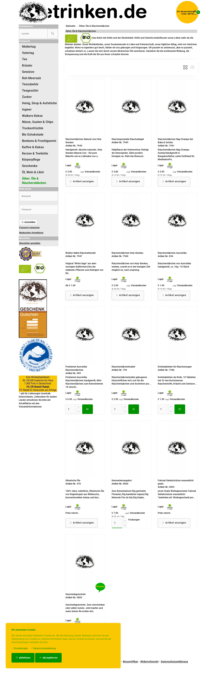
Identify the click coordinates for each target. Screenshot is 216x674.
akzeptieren (48, 657)
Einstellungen (19, 648)
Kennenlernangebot (122, 480)
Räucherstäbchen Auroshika (172, 253)
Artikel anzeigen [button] (82, 181)
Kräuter (27, 65)
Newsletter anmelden (29, 243)
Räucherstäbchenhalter (123, 366)
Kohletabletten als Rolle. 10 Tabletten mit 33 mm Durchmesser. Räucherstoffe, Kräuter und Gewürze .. (177, 380)
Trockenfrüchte (32, 128)
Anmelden (28, 222)
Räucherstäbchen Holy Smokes (127, 253)
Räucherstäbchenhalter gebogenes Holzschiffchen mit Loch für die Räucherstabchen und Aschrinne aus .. (131, 380)
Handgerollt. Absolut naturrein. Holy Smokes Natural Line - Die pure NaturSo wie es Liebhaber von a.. (83, 153)
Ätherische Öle (72, 480)
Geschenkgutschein (75, 594)
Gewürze (28, 72)
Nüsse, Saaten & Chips (37, 122)
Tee (24, 59)
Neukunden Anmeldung (31, 232)
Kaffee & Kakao (33, 147)
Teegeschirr (30, 90)
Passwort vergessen (29, 227)
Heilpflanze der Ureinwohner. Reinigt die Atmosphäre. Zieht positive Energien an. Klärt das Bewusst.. (130, 153)
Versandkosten (92, 171)
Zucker (27, 97)
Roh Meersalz (31, 78)
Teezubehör (30, 84)
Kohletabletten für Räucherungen (175, 366)
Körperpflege (31, 159)
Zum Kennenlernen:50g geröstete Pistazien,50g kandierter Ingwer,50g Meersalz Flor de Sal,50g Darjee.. (130, 494)
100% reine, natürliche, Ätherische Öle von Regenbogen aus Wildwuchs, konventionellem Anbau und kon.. (84, 494)
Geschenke (30, 166)
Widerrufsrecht (149, 661)
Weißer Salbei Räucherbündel (80, 253)
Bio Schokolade (32, 134)
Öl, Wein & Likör (33, 172)
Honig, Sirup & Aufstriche (39, 103)
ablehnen (23, 657)
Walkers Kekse (32, 116)
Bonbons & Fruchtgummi (39, 141)
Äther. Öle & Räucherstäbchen (81, 31)
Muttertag (29, 46)
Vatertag (28, 53)
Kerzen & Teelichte (35, 153)
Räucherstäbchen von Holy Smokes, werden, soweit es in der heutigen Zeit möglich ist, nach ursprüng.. (131, 266)
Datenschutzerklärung (43, 648)
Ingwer (27, 109)
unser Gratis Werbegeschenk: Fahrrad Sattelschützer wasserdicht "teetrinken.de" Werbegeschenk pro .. (177, 494)
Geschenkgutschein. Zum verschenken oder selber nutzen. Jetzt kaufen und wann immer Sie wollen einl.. (85, 608)
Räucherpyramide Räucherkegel (128, 139)
